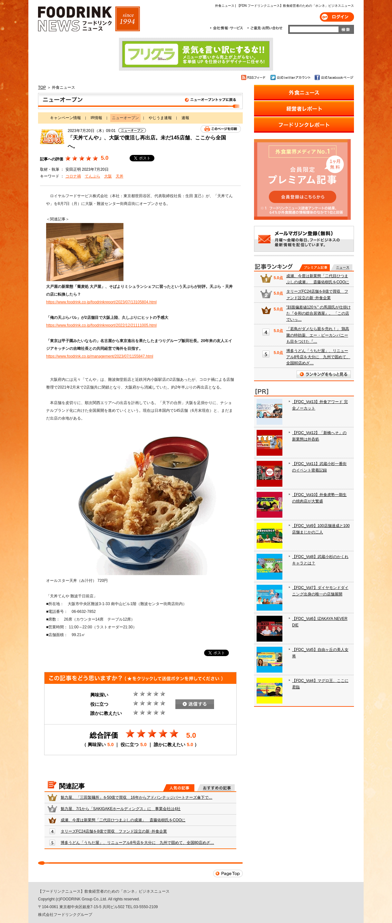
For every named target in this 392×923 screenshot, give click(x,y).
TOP (42, 87)
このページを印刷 (221, 129)
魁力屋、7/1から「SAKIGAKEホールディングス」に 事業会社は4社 (121, 808)
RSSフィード (254, 77)
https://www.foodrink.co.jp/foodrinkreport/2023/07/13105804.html (101, 302)
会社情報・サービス (227, 28)
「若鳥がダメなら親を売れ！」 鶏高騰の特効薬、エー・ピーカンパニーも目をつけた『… (317, 335)
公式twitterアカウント (291, 77)
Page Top (228, 873)
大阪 (108, 176)
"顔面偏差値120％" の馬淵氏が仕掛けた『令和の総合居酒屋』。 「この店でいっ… (318, 313)
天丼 (119, 176)
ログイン (337, 17)
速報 (185, 118)
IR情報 (96, 118)
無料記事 (341, 267)
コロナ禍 (73, 176)
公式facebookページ (333, 77)
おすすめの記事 (216, 787)
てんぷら (92, 176)
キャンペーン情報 (65, 118)
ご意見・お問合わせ (264, 28)
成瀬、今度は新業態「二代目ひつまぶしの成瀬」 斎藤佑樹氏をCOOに (123, 820)
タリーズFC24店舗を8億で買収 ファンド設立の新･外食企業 (114, 831)
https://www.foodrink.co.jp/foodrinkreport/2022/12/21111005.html (101, 325)
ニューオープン (140, 101)
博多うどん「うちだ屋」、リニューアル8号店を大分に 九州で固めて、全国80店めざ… (137, 842)
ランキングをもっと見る (324, 374)
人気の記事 (178, 787)
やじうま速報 (160, 118)
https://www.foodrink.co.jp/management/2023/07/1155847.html (99, 356)
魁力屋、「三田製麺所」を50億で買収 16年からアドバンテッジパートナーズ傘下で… (136, 797)
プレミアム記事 (314, 267)
